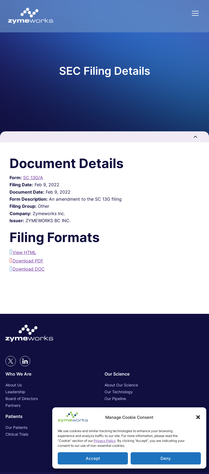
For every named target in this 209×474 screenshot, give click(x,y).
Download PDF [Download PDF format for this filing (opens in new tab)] (28, 261)
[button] (198, 417)
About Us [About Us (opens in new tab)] (13, 385)
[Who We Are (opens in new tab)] (54, 374)
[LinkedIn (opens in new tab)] (25, 361)
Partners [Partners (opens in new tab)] (12, 405)
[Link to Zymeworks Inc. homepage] (30, 16)
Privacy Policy (105, 441)
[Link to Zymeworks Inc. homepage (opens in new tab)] (29, 334)
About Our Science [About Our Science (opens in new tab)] (121, 385)
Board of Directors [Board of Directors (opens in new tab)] (21, 398)
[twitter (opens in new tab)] (10, 361)
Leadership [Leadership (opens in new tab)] (15, 391)
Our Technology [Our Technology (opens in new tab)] (118, 391)
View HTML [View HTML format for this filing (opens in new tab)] (24, 252)
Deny (166, 458)
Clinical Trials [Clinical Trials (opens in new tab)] (16, 434)
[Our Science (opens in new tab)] (154, 374)
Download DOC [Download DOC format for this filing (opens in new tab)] (29, 269)
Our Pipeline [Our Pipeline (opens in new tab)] (115, 398)
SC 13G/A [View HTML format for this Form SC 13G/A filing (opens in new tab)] (33, 177)
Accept (93, 458)
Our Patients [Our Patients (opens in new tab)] (16, 427)
